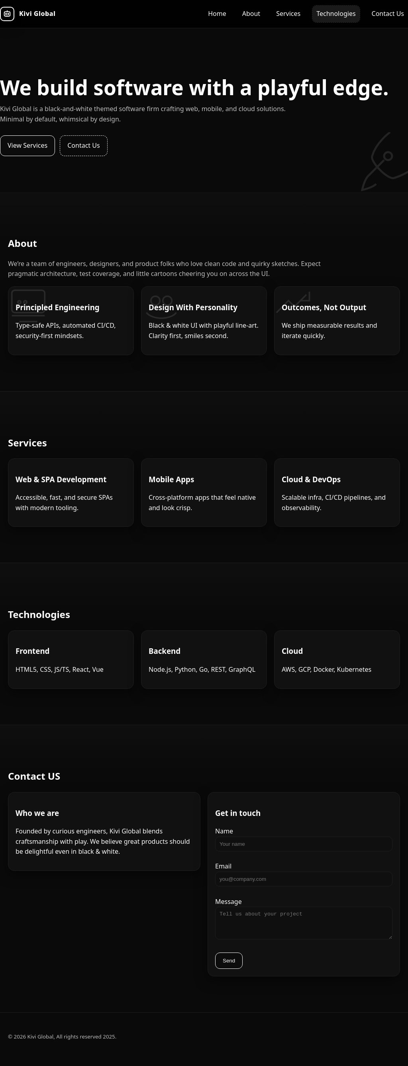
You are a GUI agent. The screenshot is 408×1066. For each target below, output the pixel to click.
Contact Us (388, 13)
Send (229, 965)
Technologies (335, 13)
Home (217, 13)
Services (288, 13)
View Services (27, 145)
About (251, 13)
